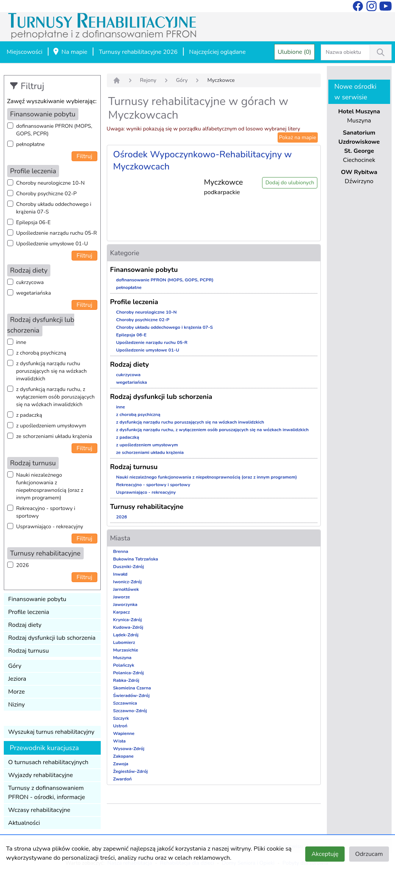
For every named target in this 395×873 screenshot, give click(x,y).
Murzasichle (125, 650)
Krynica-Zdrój (127, 620)
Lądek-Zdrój (126, 635)
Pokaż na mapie (297, 137)
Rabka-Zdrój (126, 680)
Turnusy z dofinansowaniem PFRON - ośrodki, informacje (46, 792)
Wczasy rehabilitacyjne (39, 810)
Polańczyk (123, 665)
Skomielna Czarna (132, 688)
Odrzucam (369, 854)
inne (21, 342)
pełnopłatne (30, 144)
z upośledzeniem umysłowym (51, 425)
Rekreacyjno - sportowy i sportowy (45, 512)
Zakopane (123, 756)
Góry (15, 666)
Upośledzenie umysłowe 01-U (52, 243)
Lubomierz (124, 642)
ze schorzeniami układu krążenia (54, 436)
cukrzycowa (30, 282)
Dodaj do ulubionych (289, 182)
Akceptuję (324, 854)
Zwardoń (122, 779)
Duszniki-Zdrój (128, 567)
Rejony (148, 80)
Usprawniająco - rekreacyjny (49, 526)
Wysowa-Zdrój (129, 749)
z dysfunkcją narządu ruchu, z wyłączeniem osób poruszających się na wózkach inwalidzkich (55, 397)
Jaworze (121, 597)
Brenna (120, 551)
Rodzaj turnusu (28, 651)
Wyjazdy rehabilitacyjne (40, 775)
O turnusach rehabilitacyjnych (48, 762)
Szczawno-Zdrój (130, 711)
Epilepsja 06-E (33, 222)
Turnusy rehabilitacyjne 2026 (138, 52)
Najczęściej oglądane (217, 52)
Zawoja (120, 764)
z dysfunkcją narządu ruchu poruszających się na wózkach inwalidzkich (51, 371)
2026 (22, 565)
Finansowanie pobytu (37, 599)
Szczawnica (125, 703)
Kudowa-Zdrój (128, 627)
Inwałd (120, 574)
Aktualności (24, 823)
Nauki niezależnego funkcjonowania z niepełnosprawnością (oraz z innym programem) (49, 486)
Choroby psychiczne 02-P (46, 193)
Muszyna (122, 658)
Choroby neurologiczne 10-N (50, 183)
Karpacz (121, 612)
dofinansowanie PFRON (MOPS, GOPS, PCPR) (54, 129)
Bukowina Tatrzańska (135, 559)
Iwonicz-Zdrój (127, 582)
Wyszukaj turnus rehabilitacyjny (51, 732)
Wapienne (124, 733)
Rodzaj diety (25, 625)
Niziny (16, 704)
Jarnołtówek (126, 589)
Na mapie (69, 52)
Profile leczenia (28, 612)
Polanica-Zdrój (128, 673)
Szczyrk (121, 718)
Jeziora (17, 679)
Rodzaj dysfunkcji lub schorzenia (52, 638)
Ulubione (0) (294, 52)
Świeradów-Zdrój (131, 695)
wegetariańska (33, 293)
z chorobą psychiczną (41, 352)
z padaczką (29, 415)
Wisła (119, 741)
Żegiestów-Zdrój (130, 771)
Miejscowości (24, 52)
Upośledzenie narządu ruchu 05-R (56, 233)
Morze (16, 692)
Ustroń (120, 726)
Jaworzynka (125, 604)
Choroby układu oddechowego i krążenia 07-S (53, 208)
